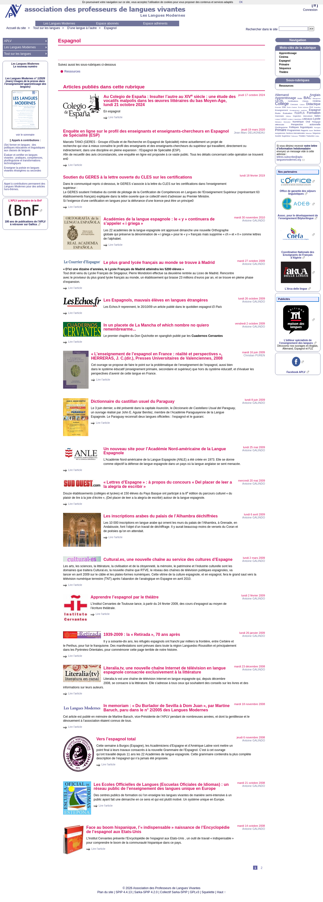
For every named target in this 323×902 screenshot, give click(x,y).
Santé (311, 130)
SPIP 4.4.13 (124, 892)
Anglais (315, 95)
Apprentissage (288, 53)
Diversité (278, 107)
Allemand (282, 95)
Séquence (285, 68)
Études (278, 113)
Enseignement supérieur (298, 110)
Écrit (311, 107)
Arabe (300, 98)
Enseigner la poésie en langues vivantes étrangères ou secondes (22, 169)
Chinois (305, 101)
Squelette (208, 892)
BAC (307, 97)
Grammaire (279, 116)
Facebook (295, 372)
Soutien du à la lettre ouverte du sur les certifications (127, 177)
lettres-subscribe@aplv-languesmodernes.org (290, 158)
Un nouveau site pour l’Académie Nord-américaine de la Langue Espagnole (164, 451)
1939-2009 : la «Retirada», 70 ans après (141, 634)
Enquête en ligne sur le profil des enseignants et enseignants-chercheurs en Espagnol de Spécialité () (146, 133)
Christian (254, 355)
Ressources (72, 71)
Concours (294, 104)
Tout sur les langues (46, 28)
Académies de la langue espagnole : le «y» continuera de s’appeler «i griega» (158, 221)
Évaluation (287, 113)
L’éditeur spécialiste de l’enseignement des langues (296, 341)
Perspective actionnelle (305, 124)
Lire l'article (115, 117)
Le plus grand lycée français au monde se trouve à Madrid (159, 262)
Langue (277, 119)
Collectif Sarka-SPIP (173, 892)
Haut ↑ (221, 892)
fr (314, 5)
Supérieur (286, 136)
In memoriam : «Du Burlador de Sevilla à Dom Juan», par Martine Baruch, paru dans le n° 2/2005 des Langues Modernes (166, 708)
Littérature (307, 119)
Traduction (310, 136)
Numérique (298, 121)
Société (278, 136)
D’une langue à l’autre (82, 28)
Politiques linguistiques (301, 127)
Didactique (313, 104)
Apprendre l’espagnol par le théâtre (124, 597)
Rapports (304, 130)
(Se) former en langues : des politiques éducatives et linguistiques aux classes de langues (24, 147)
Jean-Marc (249, 132)
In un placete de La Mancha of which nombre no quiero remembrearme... (156, 327)
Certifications (293, 101)
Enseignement (281, 110)
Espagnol (110, 28)
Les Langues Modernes (59, 23)
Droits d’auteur (292, 107)
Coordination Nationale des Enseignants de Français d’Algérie (297, 255)
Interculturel (307, 116)
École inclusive (303, 107)
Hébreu (288, 116)
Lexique (290, 119)
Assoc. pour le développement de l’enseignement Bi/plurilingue (298, 217)
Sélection (309, 133)
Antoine (253, 220)
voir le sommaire (25, 134)
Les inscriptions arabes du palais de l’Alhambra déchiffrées (160, 516)
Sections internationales (295, 133)
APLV (8, 41)
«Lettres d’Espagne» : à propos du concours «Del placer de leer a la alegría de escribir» (167, 484)
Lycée (316, 118)
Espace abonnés (107, 23)
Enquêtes (317, 107)
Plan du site (105, 892)
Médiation (278, 122)
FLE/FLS (299, 113)
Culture (302, 104)
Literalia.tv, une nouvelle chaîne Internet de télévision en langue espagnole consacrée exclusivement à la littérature (164, 670)
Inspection (297, 116)
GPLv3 (194, 892)
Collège (282, 104)
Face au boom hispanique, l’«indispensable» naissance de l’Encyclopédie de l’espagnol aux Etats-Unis (158, 829)
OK (241, 2)
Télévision (294, 136)
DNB (284, 107)
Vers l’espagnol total (116, 739)
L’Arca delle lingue (296, 288)
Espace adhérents (155, 23)
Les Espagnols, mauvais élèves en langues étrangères (155, 300)
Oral (308, 121)
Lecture (284, 119)
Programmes (293, 130)
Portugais (317, 127)
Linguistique (297, 119)
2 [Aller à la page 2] (261, 868)
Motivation (287, 122)
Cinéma (283, 57)
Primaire (284, 64)
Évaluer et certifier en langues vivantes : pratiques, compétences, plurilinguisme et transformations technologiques (23, 159)
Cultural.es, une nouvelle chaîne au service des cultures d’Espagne (167, 559)
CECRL (279, 100)
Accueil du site (16, 28)
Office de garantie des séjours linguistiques (298, 192)
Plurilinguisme (281, 127)
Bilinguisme (316, 98)
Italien (317, 116)
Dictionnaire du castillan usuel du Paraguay (133, 401)
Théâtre (283, 72)
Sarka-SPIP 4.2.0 (146, 892)
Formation (313, 113)
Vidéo (317, 136)
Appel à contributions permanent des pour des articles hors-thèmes (24, 186)
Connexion (310, 10)
